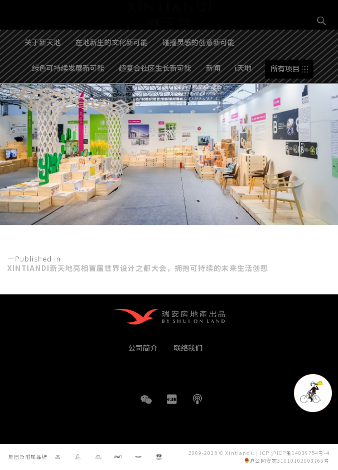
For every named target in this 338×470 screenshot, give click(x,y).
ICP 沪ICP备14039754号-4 (295, 452)
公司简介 (142, 347)
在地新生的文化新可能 (111, 70)
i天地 (243, 96)
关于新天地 (43, 70)
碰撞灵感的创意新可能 (198, 70)
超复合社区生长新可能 (155, 96)
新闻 (213, 96)
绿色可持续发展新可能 (68, 96)
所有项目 (285, 97)
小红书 (172, 399)
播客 (197, 399)
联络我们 (187, 347)
